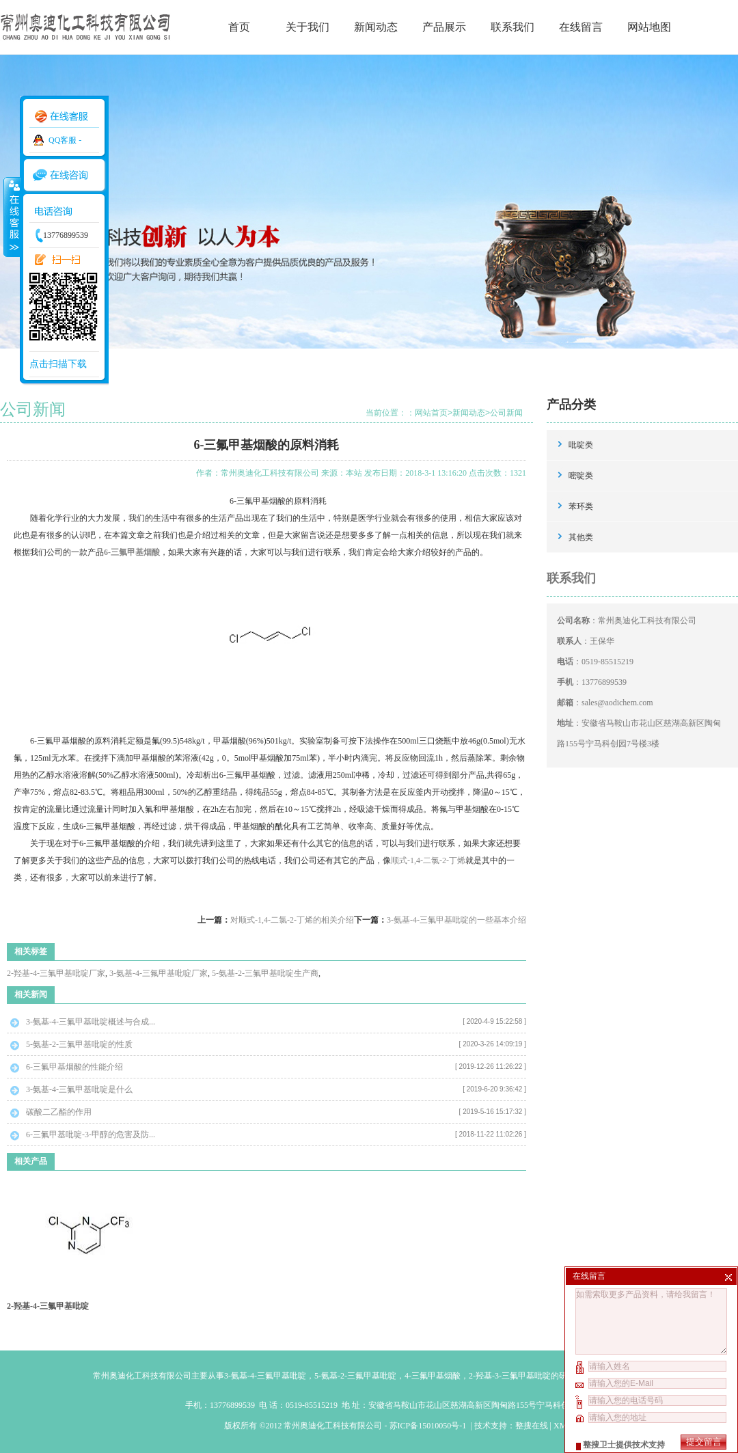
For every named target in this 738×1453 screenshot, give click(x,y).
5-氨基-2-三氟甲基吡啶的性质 (79, 1044)
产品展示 (444, 27)
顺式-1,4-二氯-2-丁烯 (428, 860)
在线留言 (581, 27)
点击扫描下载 (58, 364)
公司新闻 (506, 413)
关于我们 (307, 27)
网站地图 (649, 27)
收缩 (11, 216)
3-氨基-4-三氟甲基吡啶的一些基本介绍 (456, 920)
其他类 (581, 537)
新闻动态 (376, 27)
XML (562, 1425)
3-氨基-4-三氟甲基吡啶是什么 (79, 1089)
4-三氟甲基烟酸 (433, 1376)
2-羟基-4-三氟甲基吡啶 (48, 1306)
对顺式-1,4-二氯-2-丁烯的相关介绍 (292, 920)
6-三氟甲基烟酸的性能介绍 (74, 1067)
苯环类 (581, 506)
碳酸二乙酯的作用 (59, 1112)
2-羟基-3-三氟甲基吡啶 (510, 1376)
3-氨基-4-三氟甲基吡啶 (265, 1376)
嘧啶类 (581, 475)
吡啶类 (581, 445)
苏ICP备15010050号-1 (429, 1425)
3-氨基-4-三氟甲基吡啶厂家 (158, 973)
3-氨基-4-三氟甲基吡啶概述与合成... (90, 1022)
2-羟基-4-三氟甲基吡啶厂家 (56, 973)
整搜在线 (531, 1425)
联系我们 (512, 27)
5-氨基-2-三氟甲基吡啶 (355, 1376)
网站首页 (431, 413)
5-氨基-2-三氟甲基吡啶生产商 (265, 973)
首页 (239, 27)
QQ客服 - (65, 140)
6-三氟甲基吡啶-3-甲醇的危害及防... (90, 1134)
